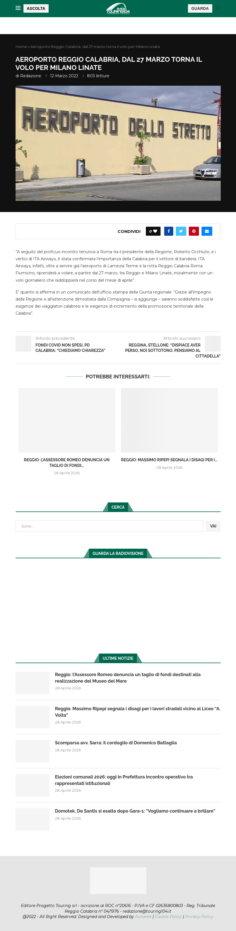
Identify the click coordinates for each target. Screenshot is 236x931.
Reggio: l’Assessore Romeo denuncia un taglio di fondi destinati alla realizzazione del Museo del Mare (128, 677)
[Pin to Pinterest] (194, 231)
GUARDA (200, 8)
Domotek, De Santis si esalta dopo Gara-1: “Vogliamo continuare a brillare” (135, 811)
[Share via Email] (207, 231)
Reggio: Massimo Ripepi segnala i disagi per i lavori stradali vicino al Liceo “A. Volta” (137, 712)
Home (21, 46)
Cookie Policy (168, 916)
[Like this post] (155, 231)
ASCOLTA (36, 8)
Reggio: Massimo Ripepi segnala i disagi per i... (169, 460)
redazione (30, 75)
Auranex (143, 916)
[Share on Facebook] (168, 231)
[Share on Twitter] (181, 231)
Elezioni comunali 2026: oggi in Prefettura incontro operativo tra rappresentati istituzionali (124, 780)
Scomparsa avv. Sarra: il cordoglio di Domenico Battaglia (116, 742)
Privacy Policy (199, 916)
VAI (213, 526)
